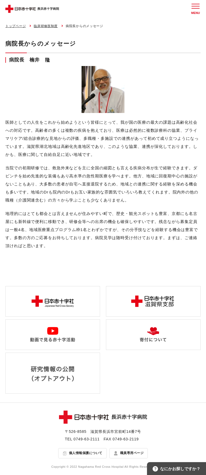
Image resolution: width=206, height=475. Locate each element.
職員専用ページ (132, 453)
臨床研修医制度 (46, 26)
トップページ (15, 26)
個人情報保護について (85, 453)
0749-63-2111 (86, 439)
